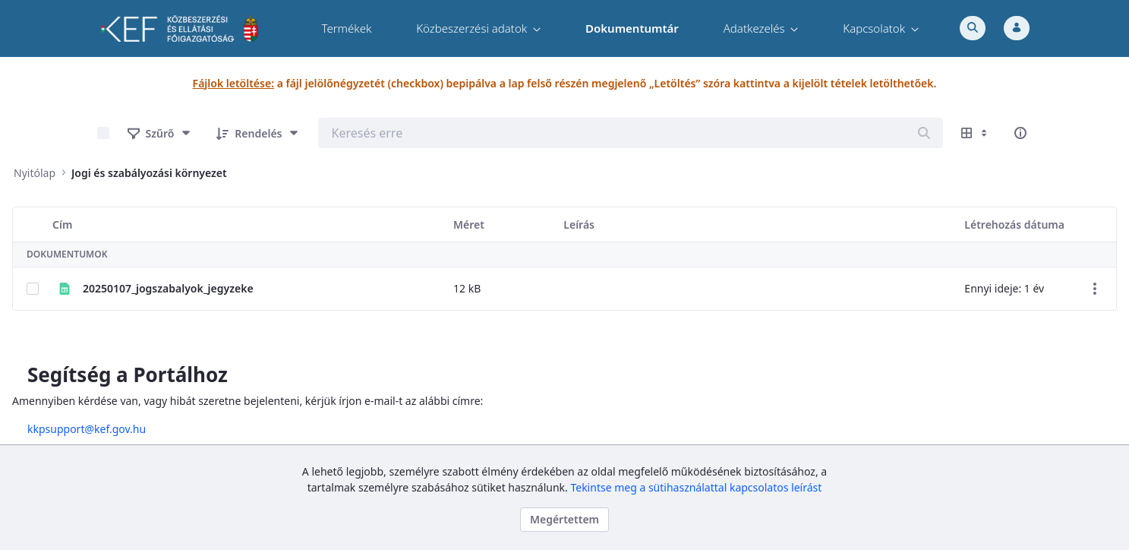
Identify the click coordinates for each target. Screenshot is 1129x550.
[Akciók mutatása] (1095, 289)
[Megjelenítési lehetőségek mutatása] (975, 133)
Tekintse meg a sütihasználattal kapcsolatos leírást (696, 487)
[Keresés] (924, 133)
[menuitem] (346, 28)
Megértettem (564, 519)
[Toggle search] (973, 28)
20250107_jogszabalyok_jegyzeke (168, 288)
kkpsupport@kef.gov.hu (108, 429)
